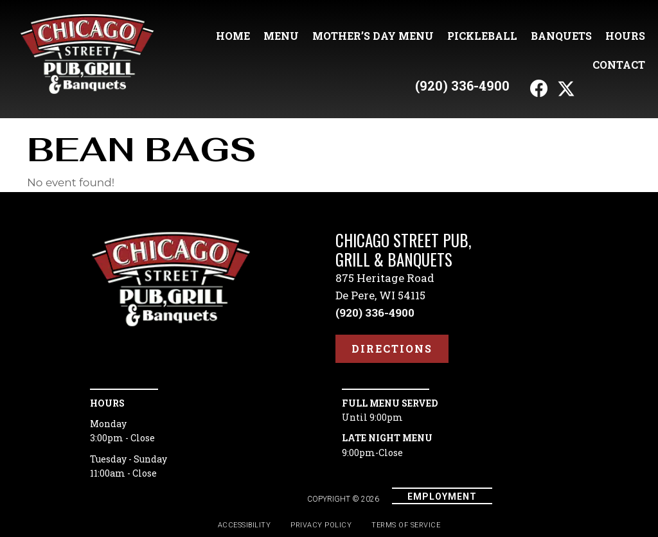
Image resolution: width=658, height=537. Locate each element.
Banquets (561, 35)
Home (233, 35)
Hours (625, 35)
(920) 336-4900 (462, 85)
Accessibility (244, 525)
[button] (539, 88)
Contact (618, 64)
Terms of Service (405, 525)
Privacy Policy (320, 525)
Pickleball (482, 35)
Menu (281, 35)
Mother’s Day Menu (373, 35)
